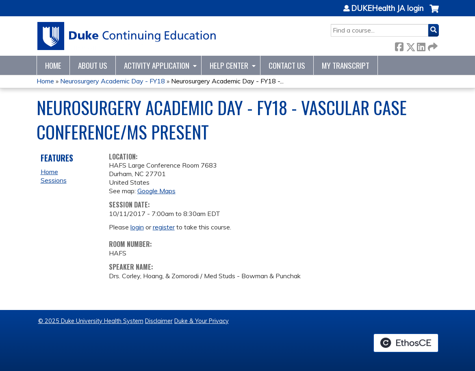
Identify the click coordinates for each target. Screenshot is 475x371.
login (137, 227)
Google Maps (156, 191)
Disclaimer (159, 321)
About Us (92, 65)
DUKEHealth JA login (387, 8)
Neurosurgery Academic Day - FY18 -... (227, 81)
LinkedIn (421, 45)
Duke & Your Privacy (201, 321)
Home (53, 65)
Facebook (399, 45)
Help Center (229, 65)
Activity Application (156, 65)
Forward (432, 45)
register (164, 227)
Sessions (54, 180)
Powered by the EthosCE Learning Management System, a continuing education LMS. (406, 343)
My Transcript (345, 65)
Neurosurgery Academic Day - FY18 (112, 81)
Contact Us (287, 65)
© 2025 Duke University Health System (90, 321)
